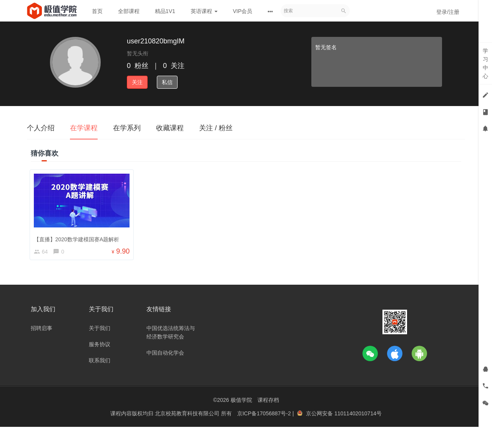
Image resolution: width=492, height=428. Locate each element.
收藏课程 (170, 128)
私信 (167, 82)
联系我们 (99, 361)
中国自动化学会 (165, 354)
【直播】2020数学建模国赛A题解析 (77, 238)
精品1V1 (165, 11)
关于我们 (99, 329)
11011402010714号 (358, 414)
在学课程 (84, 128)
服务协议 (99, 345)
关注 (137, 82)
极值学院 (241, 401)
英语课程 (204, 11)
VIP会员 (243, 11)
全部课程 (129, 11)
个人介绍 (41, 128)
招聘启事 (41, 329)
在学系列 (127, 128)
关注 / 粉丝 (216, 128)
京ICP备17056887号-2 (265, 414)
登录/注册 (447, 12)
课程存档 (268, 401)
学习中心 (485, 63)
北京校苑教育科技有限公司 (188, 414)
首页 (97, 11)
